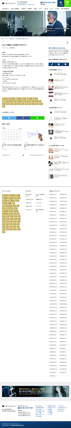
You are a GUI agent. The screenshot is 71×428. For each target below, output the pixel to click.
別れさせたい (11, 98)
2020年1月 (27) (63, 321)
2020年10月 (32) (53, 307)
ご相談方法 (23, 8)
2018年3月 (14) (63, 358)
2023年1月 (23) (63, 259)
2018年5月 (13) (63, 355)
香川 (7, 226)
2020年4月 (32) (53, 317)
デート (9, 203)
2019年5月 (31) (63, 334)
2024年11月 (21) (63, 221)
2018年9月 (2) (63, 348)
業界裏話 (30, 8)
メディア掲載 (38, 412)
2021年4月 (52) (52, 297)
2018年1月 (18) (63, 362)
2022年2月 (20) (53, 280)
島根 (14, 224)
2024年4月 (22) (53, 235)
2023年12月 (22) (53, 242)
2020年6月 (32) (53, 314)
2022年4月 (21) (52, 276)
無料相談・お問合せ (51, 406)
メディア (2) (38, 206)
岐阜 (8, 218)
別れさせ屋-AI (38, 406)
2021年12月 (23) (53, 283)
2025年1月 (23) (63, 218)
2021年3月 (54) (63, 297)
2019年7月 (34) (63, 331)
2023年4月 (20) (53, 256)
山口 (4, 226)
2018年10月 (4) (52, 348)
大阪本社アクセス (51, 407)
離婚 (13, 203)
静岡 (15, 216)
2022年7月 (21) (63, 269)
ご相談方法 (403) (29, 199)
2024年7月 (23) (63, 228)
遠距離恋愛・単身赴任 (7, 101)
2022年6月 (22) (52, 273)
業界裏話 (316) (39, 199)
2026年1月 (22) (63, 198)
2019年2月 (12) (52, 341)
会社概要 (49, 409)
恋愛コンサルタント (39, 414)
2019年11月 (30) (63, 324)
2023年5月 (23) (63, 252)
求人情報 (49, 411)
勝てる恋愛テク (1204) (29, 195)
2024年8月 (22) (53, 228)
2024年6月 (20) (53, 232)
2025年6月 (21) (52, 211)
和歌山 (11, 103)
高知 (19, 103)
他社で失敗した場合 (40, 411)
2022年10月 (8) (52, 266)
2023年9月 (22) (63, 245)
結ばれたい (29, 98)
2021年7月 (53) (63, 290)
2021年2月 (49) (52, 300)
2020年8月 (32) (53, 310)
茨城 (7, 216)
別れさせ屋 (5, 98)
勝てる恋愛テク (5, 8)
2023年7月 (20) (63, 249)
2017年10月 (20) (53, 369)
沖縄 (4, 106)
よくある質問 (38, 416)
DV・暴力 (16, 210)
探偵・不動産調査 (65, 8)
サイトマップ (50, 414)
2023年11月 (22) (63, 242)
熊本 (22, 103)
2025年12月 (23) (53, 201)
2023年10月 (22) (53, 245)
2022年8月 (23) (53, 269)
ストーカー (5, 213)
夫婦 (4, 208)
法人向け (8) (28, 209)
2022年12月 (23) (53, 263)
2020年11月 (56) (63, 304)
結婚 (18, 205)
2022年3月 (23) (63, 276)
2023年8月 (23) (53, 249)
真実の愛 (35, 98)
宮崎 (37, 103)
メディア (51, 8)
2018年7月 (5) (63, 352)
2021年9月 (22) (63, 287)
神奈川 (11, 216)
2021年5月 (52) (63, 293)
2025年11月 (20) (63, 201)
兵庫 (40, 101)
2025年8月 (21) (52, 208)
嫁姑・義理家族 (9, 208)
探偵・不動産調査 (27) (39, 210)
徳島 (18, 224)
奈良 (7, 103)
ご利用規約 (50, 412)
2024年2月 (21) (52, 239)
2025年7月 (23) (63, 208)
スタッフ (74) (38, 202)
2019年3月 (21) (63, 338)
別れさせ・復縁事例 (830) (40, 195)
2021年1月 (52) (63, 300)
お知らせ (46, 8)
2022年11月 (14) (63, 263)
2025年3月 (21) (63, 215)
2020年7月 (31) (63, 310)
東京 (14, 213)
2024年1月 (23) (63, 239)
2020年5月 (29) (63, 314)
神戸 (4, 103)
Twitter (60, 411)
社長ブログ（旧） (62, 407)
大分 (33, 103)
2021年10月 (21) (53, 287)
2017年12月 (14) (53, 365)
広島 (7, 224)
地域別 (35, 8)
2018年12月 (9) (52, 345)
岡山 (15, 103)
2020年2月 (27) (53, 321)
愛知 (24, 101)
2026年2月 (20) (53, 198)
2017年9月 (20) (63, 369)
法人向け (57, 8)
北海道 (10, 213)
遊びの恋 (17, 200)
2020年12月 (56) (53, 304)
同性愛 (11, 210)
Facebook (61, 409)
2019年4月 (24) (52, 338)
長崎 (30, 103)
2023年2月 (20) (53, 259)
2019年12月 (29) (53, 324)
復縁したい (18, 98)
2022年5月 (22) (63, 273)
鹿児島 (40, 103)
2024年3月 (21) (63, 235)
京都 (32, 101)
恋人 (14, 101)
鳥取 (11, 224)
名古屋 (28, 101)
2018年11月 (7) (63, 345)
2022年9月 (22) (63, 266)
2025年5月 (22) (63, 211)
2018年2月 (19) (52, 362)
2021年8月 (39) (52, 290)
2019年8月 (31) (52, 331)
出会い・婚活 (19, 101)
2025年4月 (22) (52, 215)
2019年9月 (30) (63, 328)
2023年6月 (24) (53, 252)
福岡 (26, 103)
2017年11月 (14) (63, 365)
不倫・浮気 (5, 200)
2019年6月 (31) (52, 334)
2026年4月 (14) (52, 194)
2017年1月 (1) (52, 376)
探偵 (15, 197)
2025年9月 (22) (63, 204)
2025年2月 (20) (52, 218)
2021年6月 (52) (52, 293)
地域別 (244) (28, 202)
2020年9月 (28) (63, 307)
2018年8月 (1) (52, 352)
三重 (12, 218)
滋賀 (15, 218)
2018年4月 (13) (52, 358)
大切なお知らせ (39, 409)
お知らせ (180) (29, 206)
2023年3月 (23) (63, 256)
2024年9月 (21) (63, 225)
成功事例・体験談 (39, 407)
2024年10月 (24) (53, 225)
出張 (19, 197)
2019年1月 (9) (63, 341)
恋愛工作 (24, 98)
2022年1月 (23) (63, 280)
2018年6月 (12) (52, 355)
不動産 (15, 208)
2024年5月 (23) (63, 232)
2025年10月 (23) (53, 204)
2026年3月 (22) (63, 194)
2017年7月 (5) (63, 372)
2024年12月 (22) (53, 221)
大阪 (36, 101)
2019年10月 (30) (53, 328)
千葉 (4, 216)
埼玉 (18, 213)
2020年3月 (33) (63, 317)
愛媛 (11, 226)
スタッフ (40, 8)
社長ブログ (61, 406)
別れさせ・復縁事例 (15, 8)
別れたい (17, 195)
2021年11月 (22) (63, 283)
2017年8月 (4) (52, 372)
